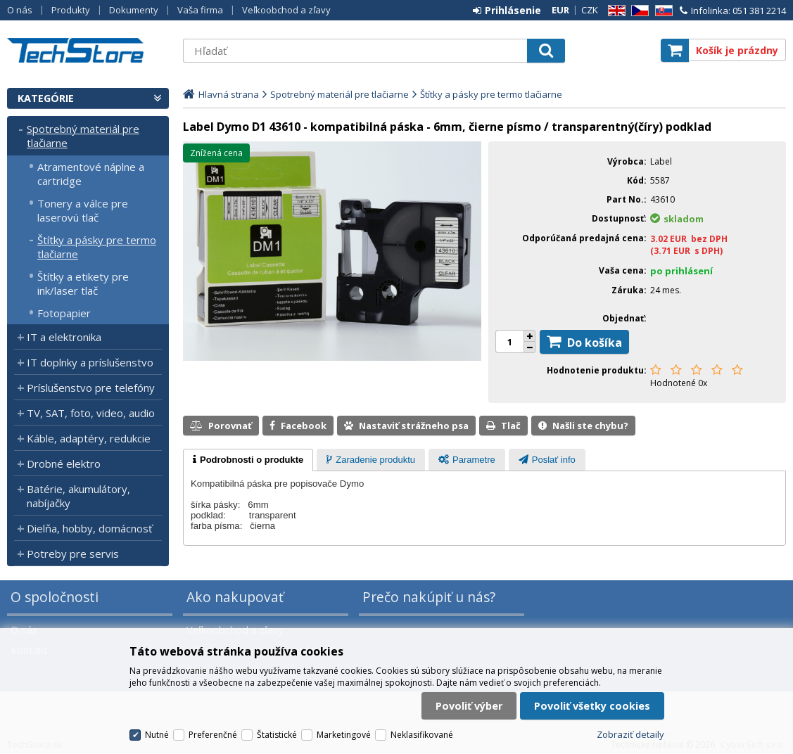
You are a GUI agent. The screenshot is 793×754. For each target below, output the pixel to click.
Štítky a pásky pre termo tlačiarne (96, 247)
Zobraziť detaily (630, 734)
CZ (637, 11)
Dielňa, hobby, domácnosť (89, 528)
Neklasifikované (422, 735)
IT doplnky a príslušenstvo (90, 362)
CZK (589, 10)
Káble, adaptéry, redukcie (89, 438)
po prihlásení (681, 270)
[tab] (248, 460)
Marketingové (344, 735)
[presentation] (248, 460)
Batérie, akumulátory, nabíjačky (78, 496)
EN (614, 11)
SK (661, 11)
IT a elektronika (64, 337)
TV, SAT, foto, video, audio (91, 413)
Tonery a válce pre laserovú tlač (82, 210)
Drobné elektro (64, 463)
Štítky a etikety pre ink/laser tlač (83, 283)
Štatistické (277, 735)
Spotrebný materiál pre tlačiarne (83, 136)
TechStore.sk (88, 50)
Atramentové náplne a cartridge (90, 174)
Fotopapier (64, 313)
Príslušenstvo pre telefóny (91, 388)
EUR (560, 10)
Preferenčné (213, 735)
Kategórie (46, 98)
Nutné (157, 735)
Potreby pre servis (73, 554)
